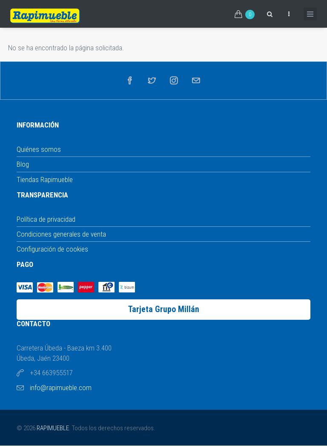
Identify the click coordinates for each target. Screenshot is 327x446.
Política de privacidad (46, 219)
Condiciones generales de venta (61, 234)
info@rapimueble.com (61, 387)
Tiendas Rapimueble (45, 179)
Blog (23, 164)
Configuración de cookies (52, 249)
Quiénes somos (39, 149)
